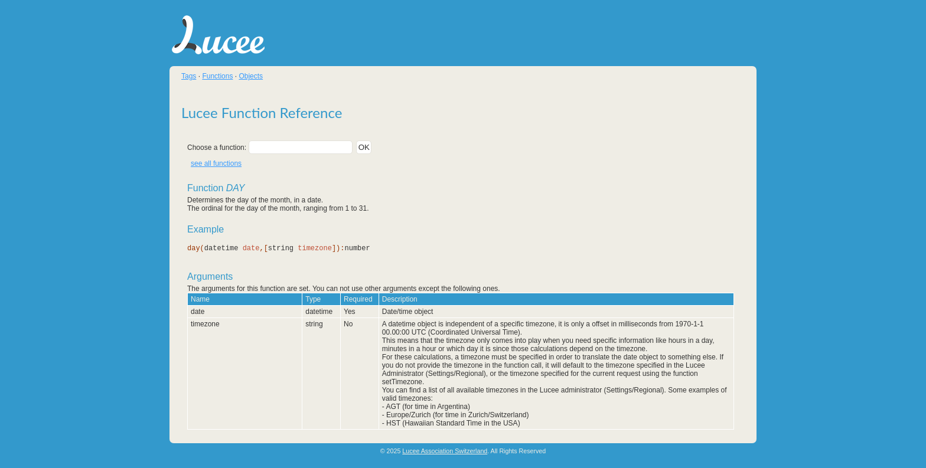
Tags (188, 76)
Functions (217, 76)
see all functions (216, 163)
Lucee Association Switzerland (444, 450)
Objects (251, 76)
